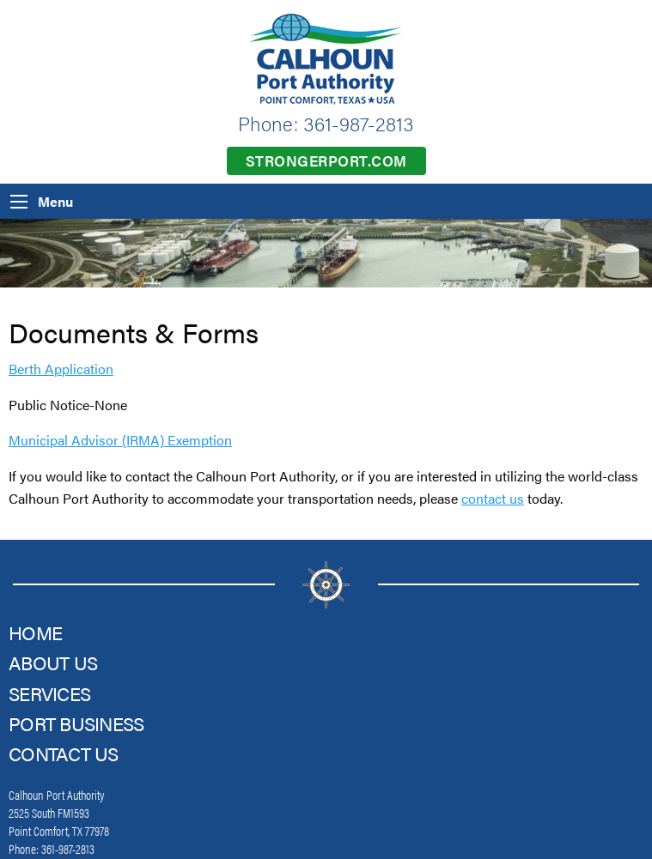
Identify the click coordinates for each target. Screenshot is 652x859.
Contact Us (64, 753)
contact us (492, 498)
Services (49, 693)
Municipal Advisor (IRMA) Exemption (120, 440)
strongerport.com (326, 160)
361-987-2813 (358, 123)
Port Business (76, 723)
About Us (53, 662)
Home (35, 632)
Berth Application (61, 368)
